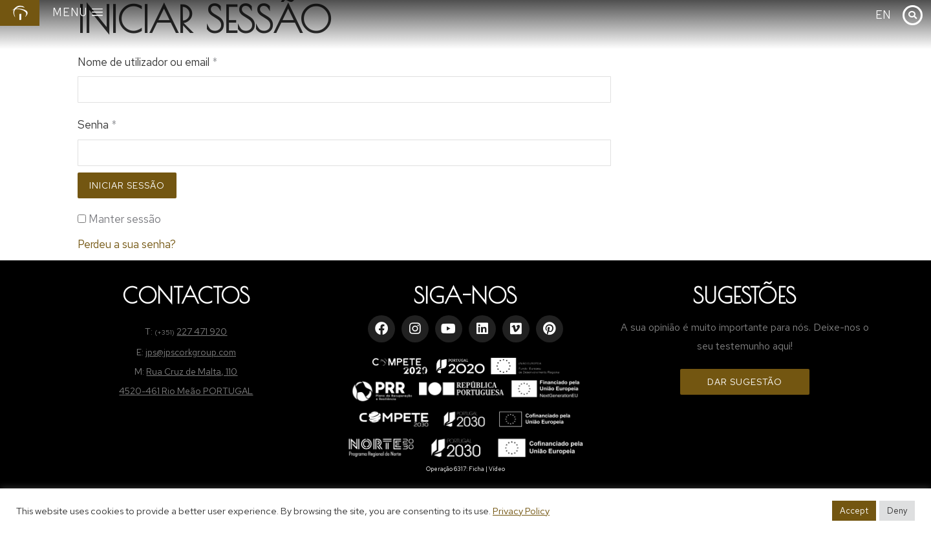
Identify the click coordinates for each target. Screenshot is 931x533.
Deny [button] (897, 510)
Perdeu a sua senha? (127, 244)
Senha (97, 125)
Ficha (476, 469)
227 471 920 (202, 331)
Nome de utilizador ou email (147, 62)
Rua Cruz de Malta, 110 (191, 371)
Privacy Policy (521, 511)
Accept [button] (854, 510)
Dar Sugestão (744, 382)
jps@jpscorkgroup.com (190, 352)
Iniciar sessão (127, 185)
